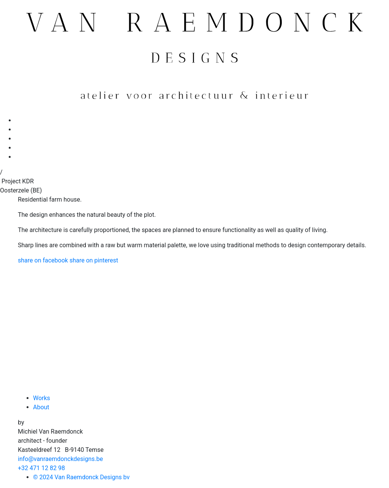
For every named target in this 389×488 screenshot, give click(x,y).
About (41, 407)
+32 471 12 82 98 (41, 468)
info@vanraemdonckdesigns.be (60, 459)
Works (41, 398)
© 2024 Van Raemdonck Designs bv (81, 477)
